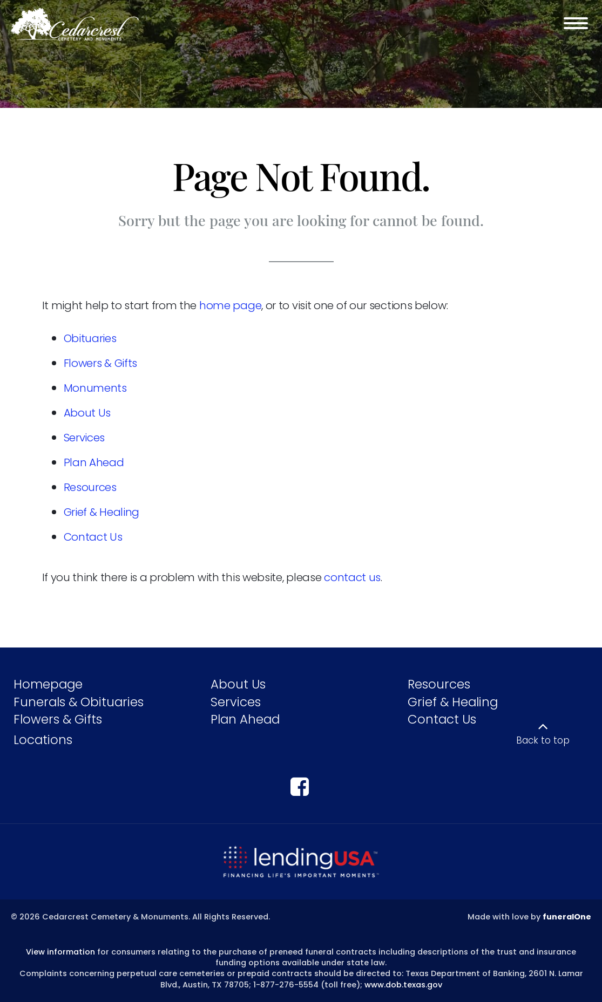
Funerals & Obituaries (78, 702)
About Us (87, 412)
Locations (42, 739)
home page (230, 305)
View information (60, 951)
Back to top (543, 740)
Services (84, 437)
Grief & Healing (102, 512)
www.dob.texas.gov (403, 984)
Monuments (95, 388)
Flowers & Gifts (101, 363)
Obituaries (90, 338)
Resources (90, 487)
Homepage (48, 684)
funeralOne (567, 916)
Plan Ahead (94, 462)
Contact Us (93, 536)
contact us (352, 577)
